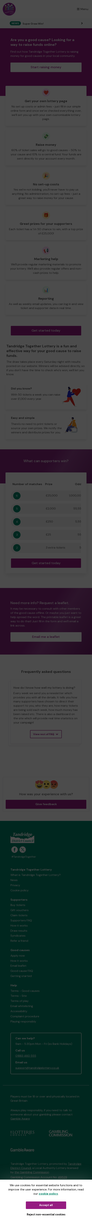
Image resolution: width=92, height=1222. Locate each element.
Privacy (15, 885)
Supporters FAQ (21, 920)
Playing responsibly (23, 1021)
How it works (19, 925)
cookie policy (48, 1194)
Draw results (18, 931)
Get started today (46, 330)
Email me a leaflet (46, 637)
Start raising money (46, 67)
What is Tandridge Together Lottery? (35, 875)
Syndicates (17, 936)
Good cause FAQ (21, 971)
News (14, 880)
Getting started (21, 976)
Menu (82, 9)
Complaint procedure (24, 1016)
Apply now (17, 956)
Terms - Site (18, 996)
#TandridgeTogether (23, 856)
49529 (62, 1177)
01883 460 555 (25, 1056)
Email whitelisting (21, 1006)
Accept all (46, 1205)
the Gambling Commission (31, 1172)
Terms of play (19, 1001)
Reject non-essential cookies (46, 1214)
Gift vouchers (19, 910)
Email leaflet (18, 966)
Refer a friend (19, 941)
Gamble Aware (20, 1119)
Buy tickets (17, 905)
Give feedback (46, 804)
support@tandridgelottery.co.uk (37, 1068)
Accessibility (18, 1011)
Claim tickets (18, 915)
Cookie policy (19, 890)
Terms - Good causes (25, 991)
